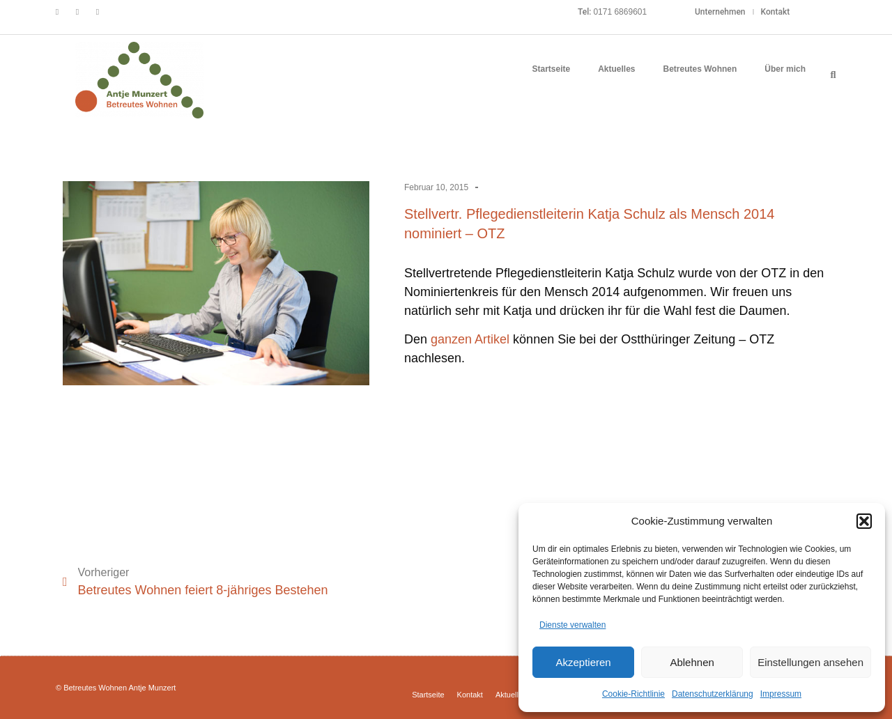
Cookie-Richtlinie (633, 694)
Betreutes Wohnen (700, 69)
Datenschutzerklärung (712, 694)
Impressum (780, 694)
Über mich (785, 69)
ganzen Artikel (470, 339)
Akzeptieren (582, 662)
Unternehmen (720, 12)
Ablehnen (692, 662)
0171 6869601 (620, 12)
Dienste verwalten (572, 625)
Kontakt (775, 12)
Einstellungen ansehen (810, 662)
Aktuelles (616, 69)
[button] (864, 521)
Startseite (551, 69)
